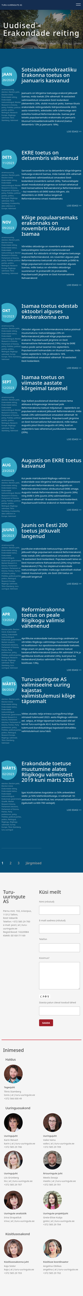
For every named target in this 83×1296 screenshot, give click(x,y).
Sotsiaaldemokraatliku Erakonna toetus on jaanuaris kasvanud (51, 75)
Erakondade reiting (9, 97)
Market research (8, 641)
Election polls (14, 92)
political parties (15, 575)
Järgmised (34, 862)
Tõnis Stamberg (8, 118)
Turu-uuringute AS (12, 5)
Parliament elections (10, 644)
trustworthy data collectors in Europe (11, 205)
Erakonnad (6, 560)
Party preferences (7, 650)
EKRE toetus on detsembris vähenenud (51, 155)
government (16, 560)
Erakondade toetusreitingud (8, 101)
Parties (11, 570)
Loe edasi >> (74, 131)
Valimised (14, 120)
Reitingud (5, 112)
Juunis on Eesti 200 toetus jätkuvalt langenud (46, 530)
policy (4, 107)
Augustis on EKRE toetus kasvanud (44, 462)
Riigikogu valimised (9, 116)
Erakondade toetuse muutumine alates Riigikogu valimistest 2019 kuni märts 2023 (49, 771)
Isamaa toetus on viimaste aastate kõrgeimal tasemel (46, 382)
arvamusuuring (8, 89)
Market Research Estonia (8, 802)
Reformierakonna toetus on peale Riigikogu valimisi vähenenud (44, 617)
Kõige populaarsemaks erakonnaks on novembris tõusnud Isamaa (51, 225)
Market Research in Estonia (11, 103)
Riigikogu (5, 821)
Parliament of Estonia (10, 190)
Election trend (7, 94)
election (5, 92)
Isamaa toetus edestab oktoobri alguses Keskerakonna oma (51, 311)
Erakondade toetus (9, 247)
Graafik (4, 801)
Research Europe (8, 580)
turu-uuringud (8, 666)
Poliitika (10, 107)
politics (11, 110)
